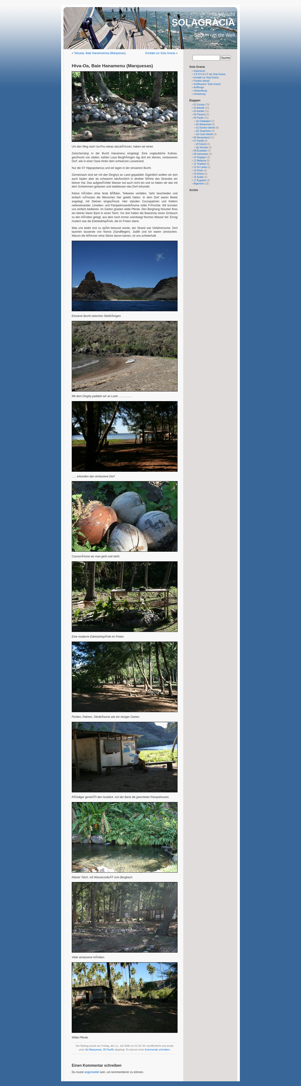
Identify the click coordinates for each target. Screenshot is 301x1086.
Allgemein (199, 183)
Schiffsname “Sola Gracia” (207, 84)
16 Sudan (199, 177)
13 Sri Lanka (200, 167)
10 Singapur (200, 157)
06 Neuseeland (201, 137)
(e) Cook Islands (204, 134)
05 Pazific (108, 1049)
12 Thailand (200, 164)
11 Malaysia (200, 160)
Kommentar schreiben (157, 1049)
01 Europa (199, 104)
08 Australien (200, 150)
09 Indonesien (201, 154)
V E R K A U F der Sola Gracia (209, 74)
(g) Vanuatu (202, 147)
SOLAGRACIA (203, 22)
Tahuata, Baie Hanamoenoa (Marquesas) (100, 53)
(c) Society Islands (205, 127)
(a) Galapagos (203, 121)
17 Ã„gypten (200, 180)
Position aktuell (201, 81)
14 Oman (198, 170)
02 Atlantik (199, 108)
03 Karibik (199, 111)
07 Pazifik (199, 141)
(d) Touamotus (203, 131)
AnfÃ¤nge (199, 87)
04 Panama (200, 114)
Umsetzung (200, 94)
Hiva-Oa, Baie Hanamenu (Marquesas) (112, 65)
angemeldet (91, 1072)
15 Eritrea (199, 173)
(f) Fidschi (201, 144)
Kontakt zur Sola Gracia (160, 53)
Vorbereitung (200, 90)
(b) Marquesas (93, 1049)
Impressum (199, 71)
